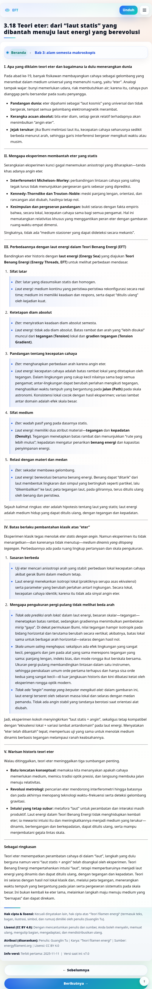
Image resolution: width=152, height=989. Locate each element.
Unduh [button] (128, 10)
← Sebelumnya (76, 970)
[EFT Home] (11, 10)
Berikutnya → (76, 983)
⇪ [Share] (144, 981)
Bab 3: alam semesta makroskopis (65, 52)
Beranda (18, 52)
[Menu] (144, 10)
